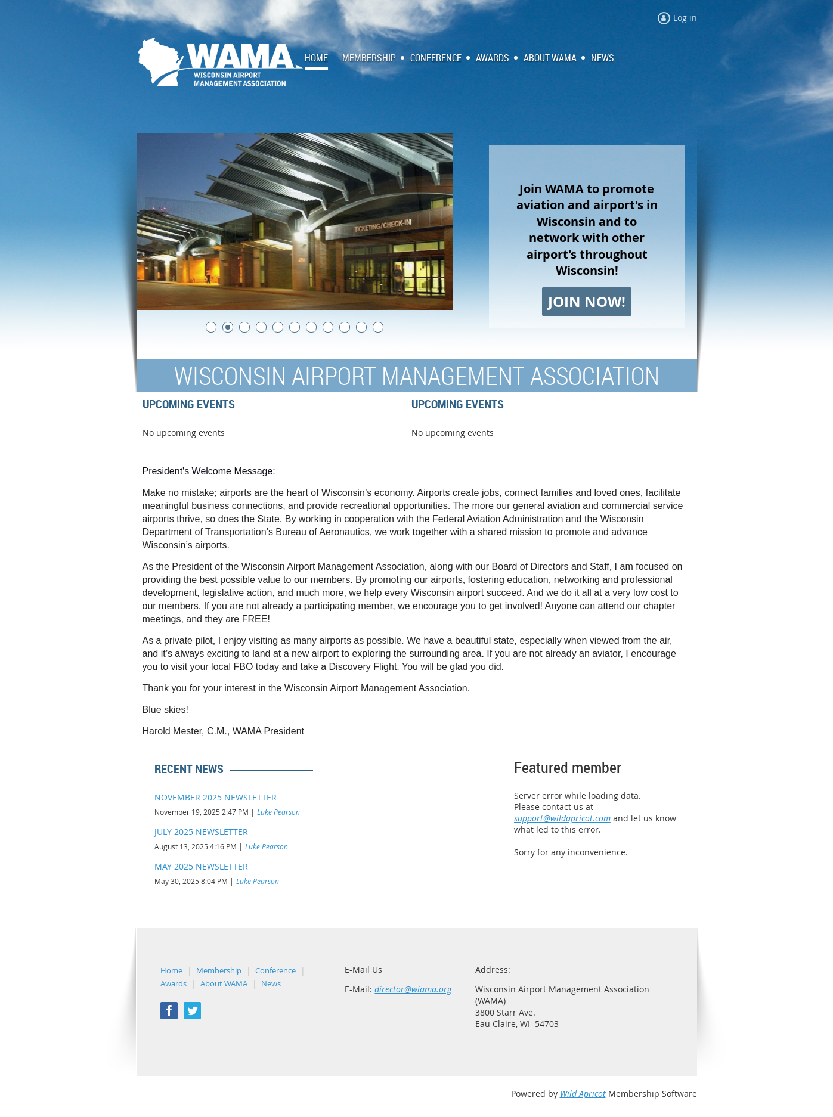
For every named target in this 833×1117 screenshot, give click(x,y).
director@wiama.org (412, 989)
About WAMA (223, 983)
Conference (275, 970)
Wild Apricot (583, 1093)
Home (171, 970)
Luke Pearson (278, 812)
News (271, 983)
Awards (173, 983)
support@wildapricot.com (562, 818)
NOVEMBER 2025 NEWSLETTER (215, 797)
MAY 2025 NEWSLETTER (201, 866)
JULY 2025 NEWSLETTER (201, 831)
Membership (218, 970)
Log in (685, 17)
